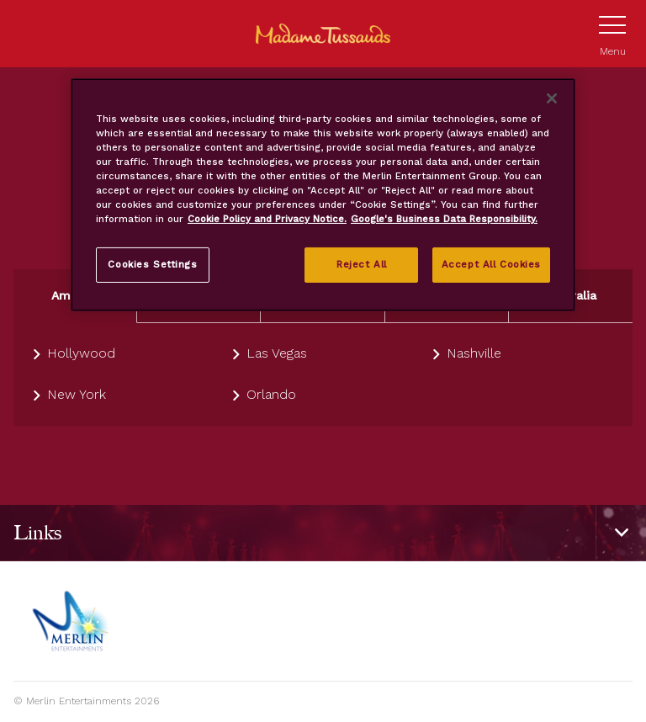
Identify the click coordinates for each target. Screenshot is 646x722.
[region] (323, 194)
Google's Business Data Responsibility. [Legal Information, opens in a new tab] (444, 219)
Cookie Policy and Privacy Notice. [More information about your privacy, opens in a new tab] (267, 219)
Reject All (361, 264)
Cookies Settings (152, 264)
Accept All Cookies (491, 264)
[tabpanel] (323, 374)
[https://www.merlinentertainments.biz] (72, 621)
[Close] (551, 98)
